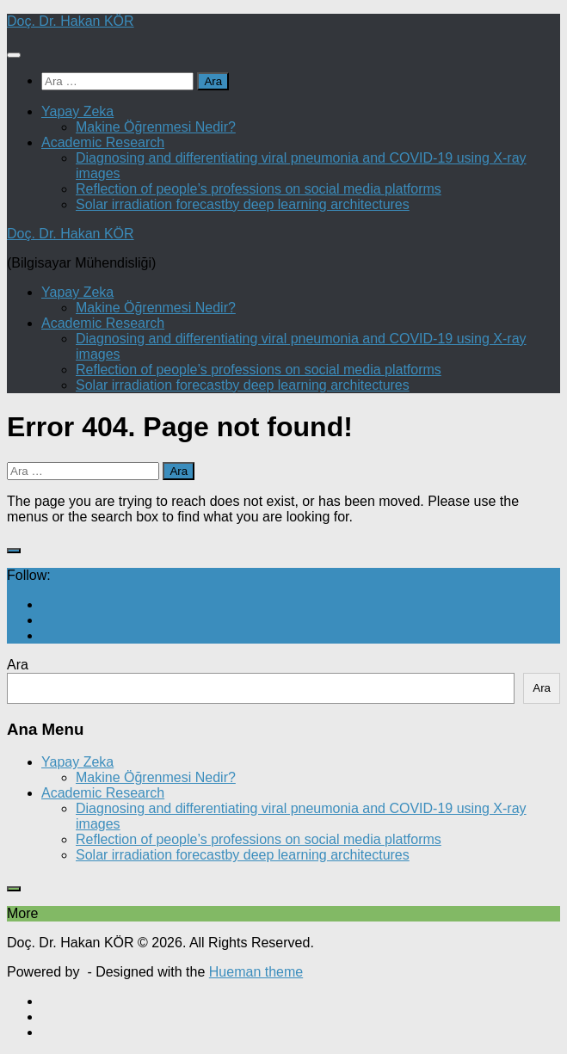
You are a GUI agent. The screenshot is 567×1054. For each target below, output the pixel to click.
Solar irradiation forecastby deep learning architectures (243, 204)
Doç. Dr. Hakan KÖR (70, 21)
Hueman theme (256, 972)
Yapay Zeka (77, 111)
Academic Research (102, 142)
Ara (17, 664)
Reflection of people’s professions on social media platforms (258, 189)
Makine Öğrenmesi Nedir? (156, 127)
